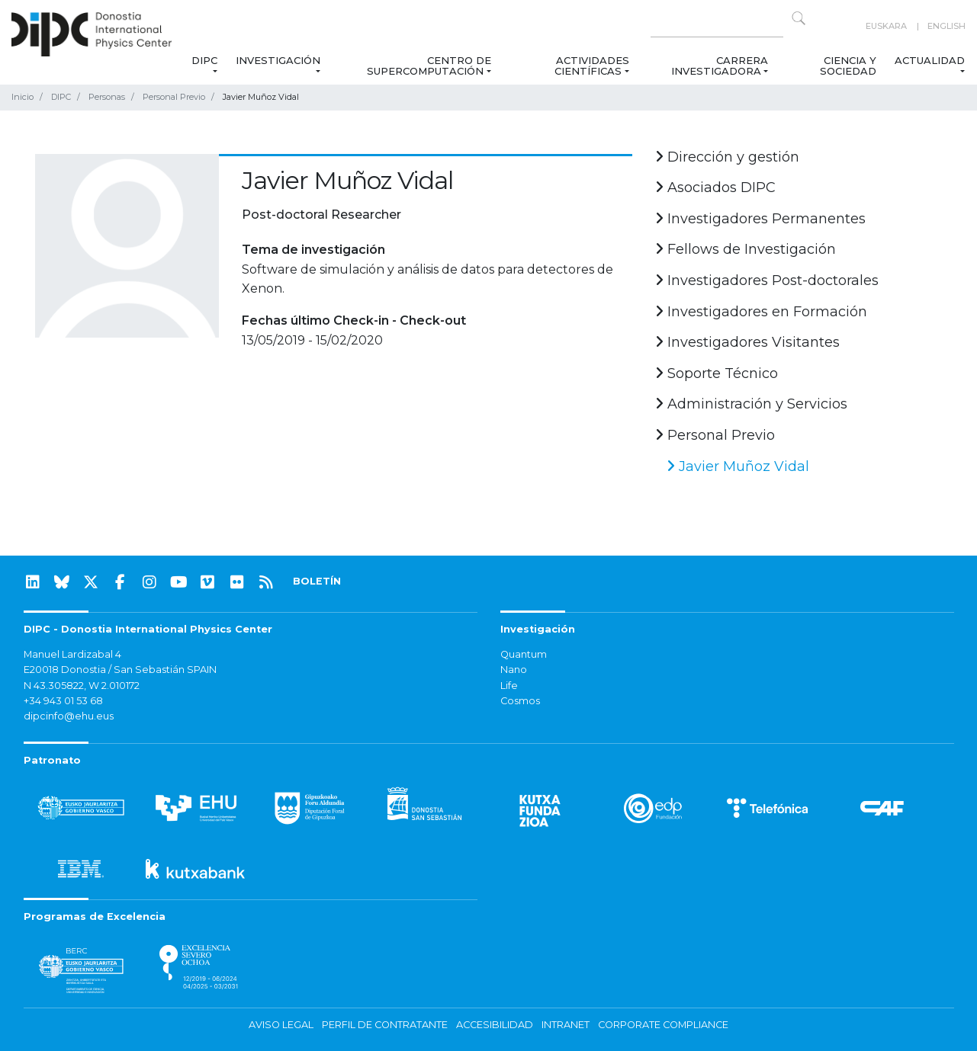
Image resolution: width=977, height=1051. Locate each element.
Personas (106, 96)
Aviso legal (281, 1024)
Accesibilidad (494, 1024)
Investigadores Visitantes (747, 342)
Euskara (886, 26)
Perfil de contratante (385, 1024)
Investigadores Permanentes (760, 218)
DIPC (204, 60)
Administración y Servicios (751, 404)
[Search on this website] (717, 26)
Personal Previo (174, 96)
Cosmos (520, 701)
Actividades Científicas (591, 65)
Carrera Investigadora (719, 65)
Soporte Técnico (716, 373)
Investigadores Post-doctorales (767, 280)
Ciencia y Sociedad (848, 65)
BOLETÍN (317, 581)
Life (509, 685)
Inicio (22, 96)
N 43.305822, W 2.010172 (82, 685)
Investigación (278, 60)
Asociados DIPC (715, 187)
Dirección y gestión (727, 157)
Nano (513, 669)
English (946, 26)
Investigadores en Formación (761, 311)
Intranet (566, 1024)
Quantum (523, 654)
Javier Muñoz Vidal (738, 466)
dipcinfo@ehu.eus (69, 716)
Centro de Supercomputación (428, 65)
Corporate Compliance (663, 1024)
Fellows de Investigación (745, 249)
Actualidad (930, 60)
